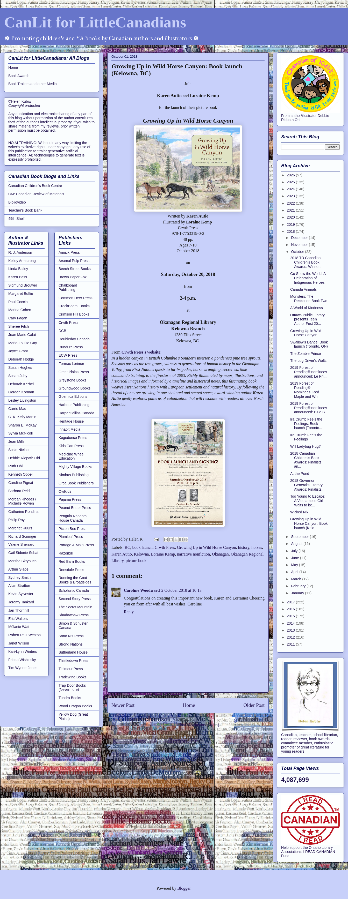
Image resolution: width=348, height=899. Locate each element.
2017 (291, 602)
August (297, 544)
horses (256, 547)
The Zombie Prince (305, 353)
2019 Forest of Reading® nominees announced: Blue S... (309, 407)
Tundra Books (70, 698)
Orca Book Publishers (76, 483)
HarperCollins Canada (76, 413)
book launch (142, 547)
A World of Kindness (306, 308)
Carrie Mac (17, 409)
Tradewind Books (73, 677)
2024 (291, 189)
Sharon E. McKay (22, 425)
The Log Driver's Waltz (308, 360)
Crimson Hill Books (74, 314)
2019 (291, 224)
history (243, 547)
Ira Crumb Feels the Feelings (306, 437)
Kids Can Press (71, 446)
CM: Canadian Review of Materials (36, 194)
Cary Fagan (17, 318)
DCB (62, 331)
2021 (291, 210)
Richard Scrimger (22, 536)
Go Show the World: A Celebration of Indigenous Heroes (308, 278)
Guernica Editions (73, 396)
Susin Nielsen (19, 450)
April (295, 572)
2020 (291, 217)
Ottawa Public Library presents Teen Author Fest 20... (307, 319)
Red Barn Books (72, 561)
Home (189, 705)
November (300, 245)
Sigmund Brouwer (22, 285)
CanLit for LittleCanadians (95, 22)
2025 (291, 182)
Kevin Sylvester (20, 594)
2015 (291, 616)
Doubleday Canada (74, 339)
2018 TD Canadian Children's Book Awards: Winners (306, 262)
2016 (291, 609)
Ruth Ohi (15, 466)
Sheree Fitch (18, 326)
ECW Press (68, 355)
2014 (291, 623)
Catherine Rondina (23, 512)
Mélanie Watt (18, 627)
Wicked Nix (299, 512)
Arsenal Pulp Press (74, 261)
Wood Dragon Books (75, 706)
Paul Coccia (18, 302)
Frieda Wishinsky (22, 660)
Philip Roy (16, 520)
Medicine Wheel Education (71, 456)
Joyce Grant (18, 351)
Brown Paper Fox (73, 277)
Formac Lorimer (71, 364)
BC (127, 547)
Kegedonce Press (73, 438)
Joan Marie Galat (22, 335)
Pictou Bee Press (72, 529)
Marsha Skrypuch (22, 561)
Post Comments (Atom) (199, 725)
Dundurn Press (71, 347)
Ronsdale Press (71, 570)
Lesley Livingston (22, 400)
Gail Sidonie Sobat (23, 553)
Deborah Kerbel (21, 384)
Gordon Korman (21, 392)
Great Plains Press (74, 372)
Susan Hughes (20, 367)
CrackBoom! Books (74, 306)
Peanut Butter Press (75, 508)
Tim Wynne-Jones (22, 668)
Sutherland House (73, 652)
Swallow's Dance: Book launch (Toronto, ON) (309, 344)
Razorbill (66, 553)
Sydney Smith (19, 577)
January (298, 593)
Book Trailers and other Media (32, 84)
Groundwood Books (74, 388)
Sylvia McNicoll (20, 433)
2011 (291, 644)
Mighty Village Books (75, 467)
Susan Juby (17, 376)
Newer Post (122, 705)
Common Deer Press (76, 298)
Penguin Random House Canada (73, 518)
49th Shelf (16, 218)
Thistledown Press (73, 660)
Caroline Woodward (142, 590)
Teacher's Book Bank (25, 210)
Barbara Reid (19, 491)
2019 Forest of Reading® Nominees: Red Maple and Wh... (305, 389)
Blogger (183, 888)
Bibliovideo (17, 202)
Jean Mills (16, 441)
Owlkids (65, 491)
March (296, 579)
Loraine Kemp (163, 554)
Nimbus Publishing (74, 475)
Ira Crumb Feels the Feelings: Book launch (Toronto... (306, 423)
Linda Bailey (18, 269)
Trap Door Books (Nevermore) (72, 687)
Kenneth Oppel (20, 474)
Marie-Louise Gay (22, 343)
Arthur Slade (18, 569)
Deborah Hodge (21, 359)
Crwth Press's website (141, 352)
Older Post (254, 705)
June (295, 558)
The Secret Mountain (75, 607)
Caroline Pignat (20, 483)
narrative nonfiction (193, 554)
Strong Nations (71, 644)
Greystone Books (72, 380)
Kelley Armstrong (22, 261)
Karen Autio (121, 554)
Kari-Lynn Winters (22, 651)
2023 (291, 196)
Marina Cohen (19, 310)
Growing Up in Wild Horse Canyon (206, 547)
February (299, 586)
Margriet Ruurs (20, 528)
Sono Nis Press (71, 636)
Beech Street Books (75, 269)
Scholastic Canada (74, 590)
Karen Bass (17, 277)
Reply (129, 612)
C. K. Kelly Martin (22, 417)
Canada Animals (303, 289)
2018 (291, 231)
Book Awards (18, 76)
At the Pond (299, 473)
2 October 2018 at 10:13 (181, 590)
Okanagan (220, 554)
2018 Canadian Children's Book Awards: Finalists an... (306, 459)
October (298, 252)
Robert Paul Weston (24, 635)
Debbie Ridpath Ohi (24, 458)
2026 (291, 175)
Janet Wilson (18, 643)
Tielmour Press (71, 669)
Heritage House (71, 421)
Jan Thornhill (18, 610)
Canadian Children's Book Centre (35, 186)
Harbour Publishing (74, 405)
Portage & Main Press (76, 545)
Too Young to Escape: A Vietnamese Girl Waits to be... (307, 500)
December (300, 238)
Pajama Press (70, 499)
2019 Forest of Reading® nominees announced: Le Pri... (308, 371)
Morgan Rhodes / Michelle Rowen (22, 501)
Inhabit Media (69, 429)
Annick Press (69, 252)
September (300, 537)
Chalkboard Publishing (68, 287)
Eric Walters (18, 619)
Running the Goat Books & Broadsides (75, 580)
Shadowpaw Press (74, 615)
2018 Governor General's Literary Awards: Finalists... (307, 484)
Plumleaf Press (71, 537)
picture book (136, 560)
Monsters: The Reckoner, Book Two (308, 298)
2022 (291, 203)
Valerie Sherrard (21, 544)
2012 (291, 637)
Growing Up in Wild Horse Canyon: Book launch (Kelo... (309, 523)
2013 (291, 630)
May (295, 565)
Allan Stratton (19, 585)
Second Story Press (75, 599)
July (295, 551)
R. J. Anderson (20, 252)
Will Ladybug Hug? (305, 446)
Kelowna (141, 554)
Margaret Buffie (20, 293)
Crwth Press (165, 547)
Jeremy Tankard (21, 602)
